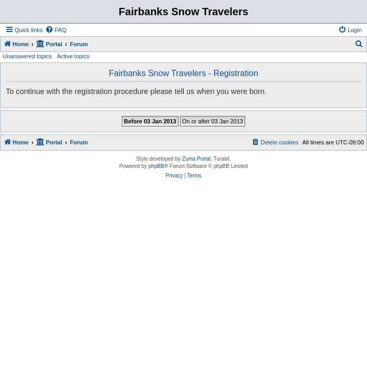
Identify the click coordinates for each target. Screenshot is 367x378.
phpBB (156, 166)
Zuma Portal (196, 159)
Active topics (73, 56)
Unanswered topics (27, 56)
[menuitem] (55, 30)
